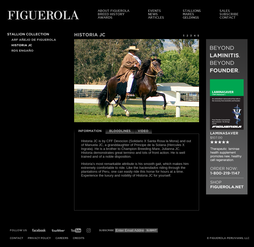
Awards (105, 17)
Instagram (88, 230)
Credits (78, 238)
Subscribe (229, 14)
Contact (228, 17)
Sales (225, 10)
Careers (61, 238)
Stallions (192, 10)
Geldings (191, 17)
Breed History (111, 14)
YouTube (75, 230)
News (153, 14)
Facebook (38, 230)
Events (154, 10)
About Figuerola (113, 10)
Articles (156, 17)
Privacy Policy (39, 238)
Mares (188, 14)
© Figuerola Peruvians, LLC (228, 238)
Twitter (58, 230)
